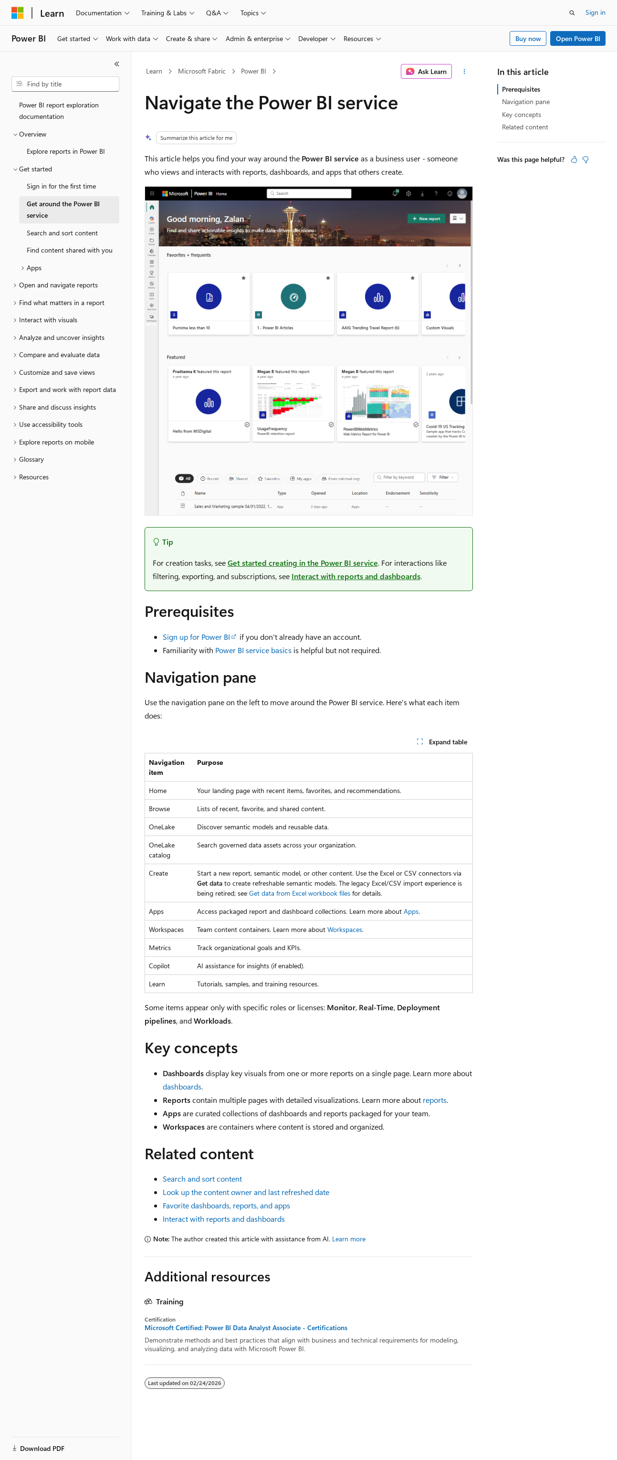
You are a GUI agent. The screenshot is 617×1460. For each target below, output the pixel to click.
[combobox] (65, 84)
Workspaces (344, 929)
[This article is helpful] (574, 159)
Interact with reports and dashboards (356, 576)
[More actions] (464, 71)
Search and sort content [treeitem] (62, 232)
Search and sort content (202, 1179)
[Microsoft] (17, 13)
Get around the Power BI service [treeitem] (63, 209)
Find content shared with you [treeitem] (70, 249)
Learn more (349, 1238)
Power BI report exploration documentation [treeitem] (59, 110)
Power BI (253, 70)
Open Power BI (578, 38)
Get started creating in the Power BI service (303, 563)
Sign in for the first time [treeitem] (61, 185)
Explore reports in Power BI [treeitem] (66, 151)
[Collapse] (117, 64)
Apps (411, 911)
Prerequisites (521, 89)
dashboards (182, 1086)
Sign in (596, 12)
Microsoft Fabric (202, 70)
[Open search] (572, 12)
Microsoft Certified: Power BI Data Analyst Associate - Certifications (246, 1327)
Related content (525, 126)
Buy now (528, 38)
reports (435, 1100)
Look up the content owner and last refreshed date (246, 1192)
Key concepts (521, 114)
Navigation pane (526, 101)
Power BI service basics (253, 650)
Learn (154, 70)
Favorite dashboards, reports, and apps (226, 1205)
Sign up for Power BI (196, 637)
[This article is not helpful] (585, 159)
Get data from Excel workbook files (299, 893)
